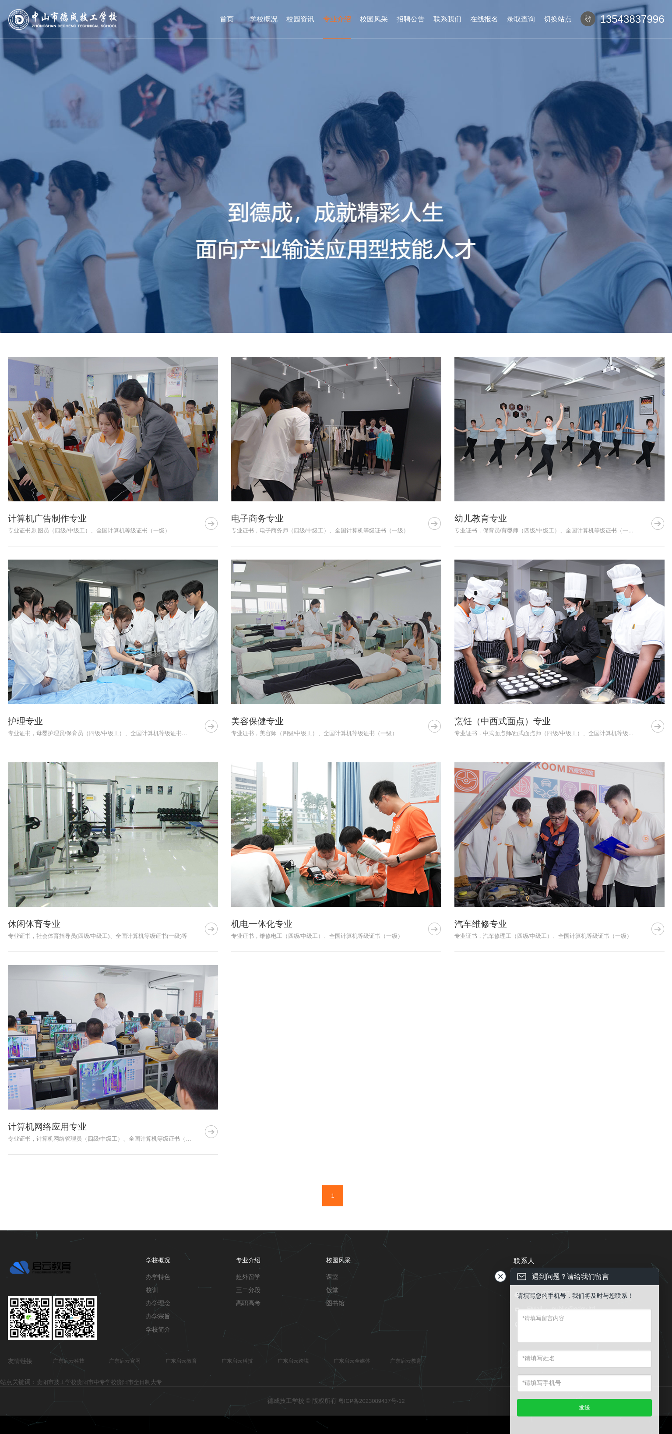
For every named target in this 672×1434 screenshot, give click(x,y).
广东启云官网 (125, 1361)
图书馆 (335, 1303)
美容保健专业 (257, 721)
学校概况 (264, 19)
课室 (332, 1276)
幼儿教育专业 (480, 518)
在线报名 (484, 19)
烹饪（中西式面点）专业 (502, 721)
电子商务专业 (257, 518)
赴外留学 (248, 1276)
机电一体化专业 (261, 924)
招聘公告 (411, 19)
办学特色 (158, 1276)
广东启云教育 (181, 1361)
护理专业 (25, 721)
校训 (152, 1289)
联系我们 (447, 19)
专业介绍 (337, 19)
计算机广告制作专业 (47, 518)
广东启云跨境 (293, 1361)
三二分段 (248, 1289)
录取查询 (521, 19)
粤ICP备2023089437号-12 (371, 1401)
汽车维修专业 (480, 924)
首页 (227, 19)
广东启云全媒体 (352, 1361)
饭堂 (332, 1289)
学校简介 (158, 1329)
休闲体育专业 (34, 924)
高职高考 (248, 1303)
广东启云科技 (68, 1361)
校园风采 (374, 19)
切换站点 (558, 19)
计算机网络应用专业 (47, 1126)
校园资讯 (300, 19)
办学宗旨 (158, 1316)
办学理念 (158, 1303)
